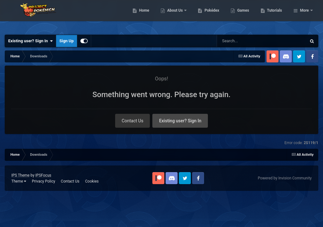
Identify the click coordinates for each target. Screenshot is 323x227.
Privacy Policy (43, 181)
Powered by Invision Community (285, 178)
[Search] (251, 41)
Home (176, 16)
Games (275, 16)
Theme (18, 181)
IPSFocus (43, 175)
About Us (207, 16)
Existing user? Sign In (30, 41)
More (304, 16)
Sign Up (66, 40)
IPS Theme (20, 175)
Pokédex (244, 16)
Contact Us (133, 120)
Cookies (92, 181)
